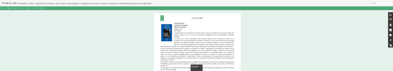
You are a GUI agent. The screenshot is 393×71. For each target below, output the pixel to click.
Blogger (204, 70)
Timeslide (42, 8)
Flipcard (9, 8)
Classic (3, 8)
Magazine (16, 8)
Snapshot (35, 8)
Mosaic (22, 8)
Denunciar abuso (211, 70)
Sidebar (28, 8)
